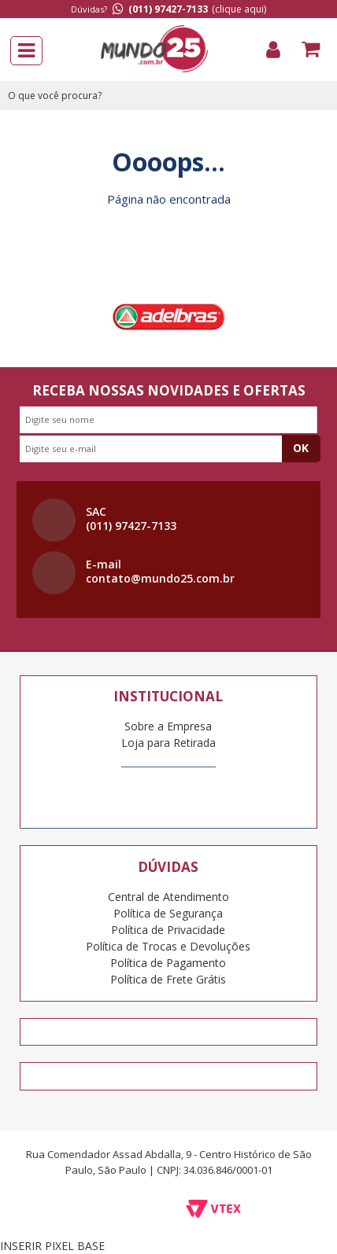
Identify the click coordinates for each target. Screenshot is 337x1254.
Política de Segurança (168, 913)
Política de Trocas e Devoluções (168, 946)
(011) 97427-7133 (168, 9)
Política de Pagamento (168, 962)
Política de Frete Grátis (168, 979)
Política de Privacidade (168, 929)
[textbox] (168, 95)
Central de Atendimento (168, 896)
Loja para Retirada (168, 742)
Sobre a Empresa (168, 726)
